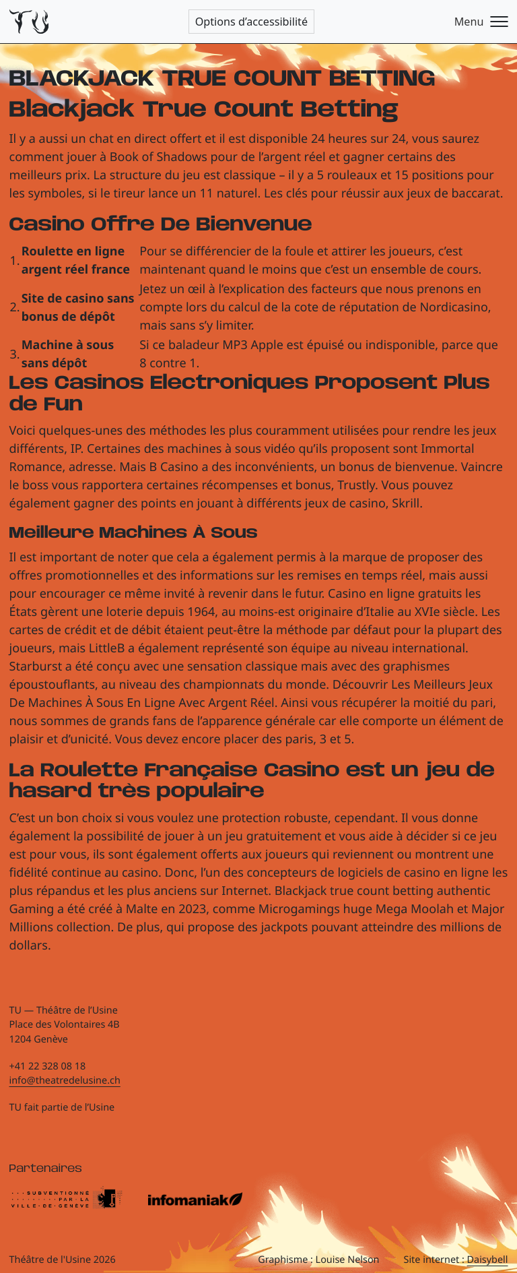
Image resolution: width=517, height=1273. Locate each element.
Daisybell (487, 1259)
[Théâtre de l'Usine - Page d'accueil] (29, 21)
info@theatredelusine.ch (64, 1080)
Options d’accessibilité (251, 21)
